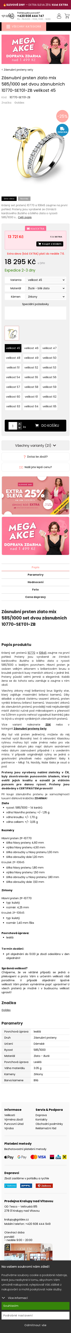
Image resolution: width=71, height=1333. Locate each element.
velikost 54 (13, 377)
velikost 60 (13, 397)
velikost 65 (49, 406)
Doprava (41, 1115)
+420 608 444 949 (38, 1224)
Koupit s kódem (49, 244)
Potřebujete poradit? (28, 12)
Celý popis (25, 217)
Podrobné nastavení (18, 1315)
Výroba (9, 1128)
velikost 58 (31, 387)
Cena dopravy (35, 597)
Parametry (36, 575)
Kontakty (41, 1119)
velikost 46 (31, 348)
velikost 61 (31, 397)
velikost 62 (49, 397)
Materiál (15, 288)
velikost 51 (13, 367)
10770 (31, 653)
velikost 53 (49, 367)
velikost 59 (49, 387)
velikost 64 (31, 406)
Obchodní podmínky (49, 1124)
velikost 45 (13, 348)
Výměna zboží (13, 1119)
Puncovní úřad (13, 1124)
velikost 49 (31, 358)
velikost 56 (49, 377)
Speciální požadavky (35, 304)
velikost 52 (31, 367)
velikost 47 (49, 348)
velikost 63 (13, 406)
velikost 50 (49, 358)
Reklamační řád (46, 1128)
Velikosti (9, 1115)
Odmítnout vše (35, 1325)
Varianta (15, 280)
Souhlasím (11, 1306)
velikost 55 (31, 377)
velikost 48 (13, 358)
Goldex (19, 103)
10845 (43, 653)
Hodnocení (36, 582)
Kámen (15, 297)
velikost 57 (13, 387)
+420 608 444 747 (30, 16)
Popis (35, 567)
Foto (35, 589)
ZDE (48, 724)
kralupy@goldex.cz (16, 1219)
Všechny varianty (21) (35, 445)
